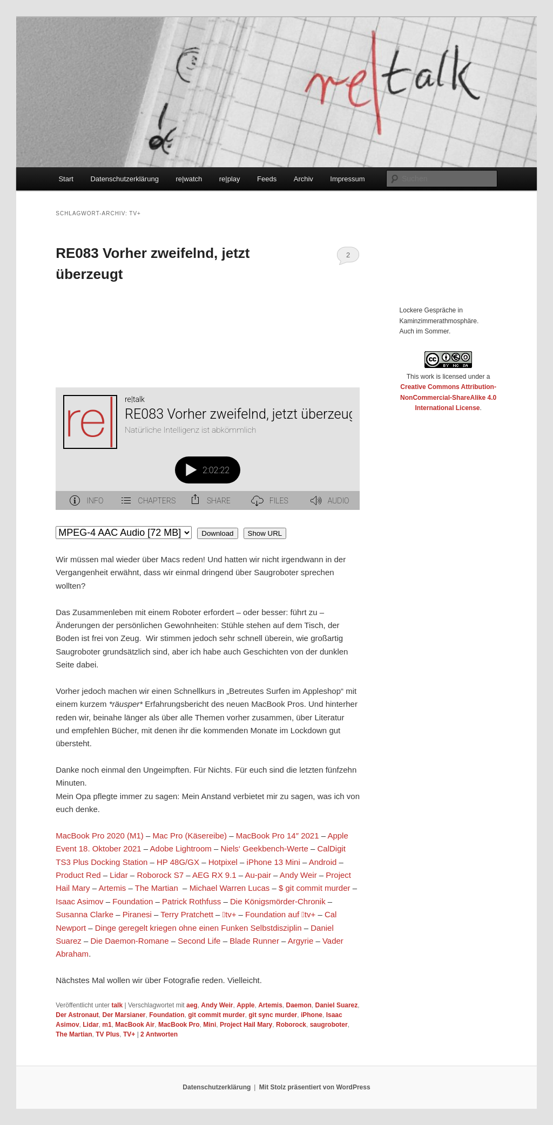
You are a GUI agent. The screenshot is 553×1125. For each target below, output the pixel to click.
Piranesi (137, 914)
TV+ (129, 1034)
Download (217, 533)
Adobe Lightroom (181, 848)
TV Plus (107, 1034)
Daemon (299, 1005)
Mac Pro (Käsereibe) (190, 835)
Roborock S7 (160, 874)
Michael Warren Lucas (230, 887)
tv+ (229, 914)
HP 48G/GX (178, 862)
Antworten (159, 1034)
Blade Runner (254, 940)
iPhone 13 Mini (273, 862)
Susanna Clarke (84, 914)
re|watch (189, 179)
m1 (106, 1024)
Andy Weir (298, 874)
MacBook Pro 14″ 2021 (277, 835)
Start (65, 179)
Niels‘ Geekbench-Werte (264, 848)
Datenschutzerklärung (124, 179)
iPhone (311, 1015)
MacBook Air (134, 1024)
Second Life (199, 940)
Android (323, 862)
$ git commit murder (314, 887)
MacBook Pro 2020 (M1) (100, 835)
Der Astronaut (77, 1015)
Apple (245, 1005)
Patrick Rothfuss (191, 901)
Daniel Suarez (336, 1005)
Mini (209, 1024)
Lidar (118, 874)
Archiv (303, 179)
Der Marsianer (124, 1015)
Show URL (265, 533)
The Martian (156, 887)
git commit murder (216, 1015)
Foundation (132, 901)
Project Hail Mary (246, 1024)
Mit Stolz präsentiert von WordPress (314, 1087)
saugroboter (329, 1024)
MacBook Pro (179, 1024)
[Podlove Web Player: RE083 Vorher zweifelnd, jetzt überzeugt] (208, 454)
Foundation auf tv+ (280, 914)
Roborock (291, 1024)
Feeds (266, 179)
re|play (229, 179)
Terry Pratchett (186, 914)
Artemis (113, 887)
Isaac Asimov (81, 901)
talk (117, 1005)
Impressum (347, 179)
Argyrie (301, 940)
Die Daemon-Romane (129, 940)
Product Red (78, 874)
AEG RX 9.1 (214, 874)
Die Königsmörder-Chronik (278, 901)
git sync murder (272, 1015)
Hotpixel (223, 862)
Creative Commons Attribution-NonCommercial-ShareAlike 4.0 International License (448, 397)
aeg (192, 1005)
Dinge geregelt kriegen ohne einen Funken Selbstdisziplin (198, 927)
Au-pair (258, 874)
